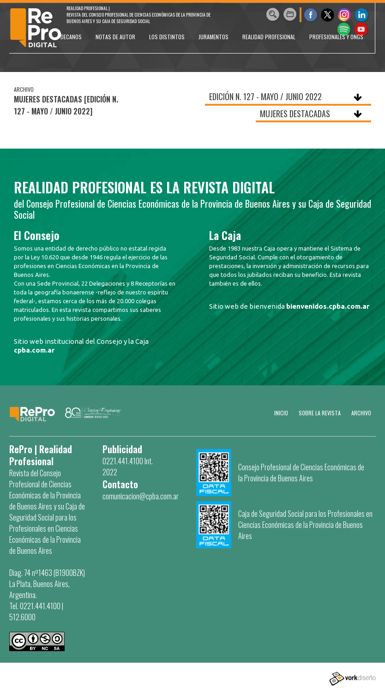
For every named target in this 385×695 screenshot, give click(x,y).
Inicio (281, 413)
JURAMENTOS (214, 37)
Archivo (361, 413)
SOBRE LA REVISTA (320, 413)
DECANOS (71, 37)
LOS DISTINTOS (167, 37)
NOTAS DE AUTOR (115, 37)
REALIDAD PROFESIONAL (268, 37)
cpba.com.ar (34, 350)
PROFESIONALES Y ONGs (336, 37)
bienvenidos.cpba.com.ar (327, 306)
